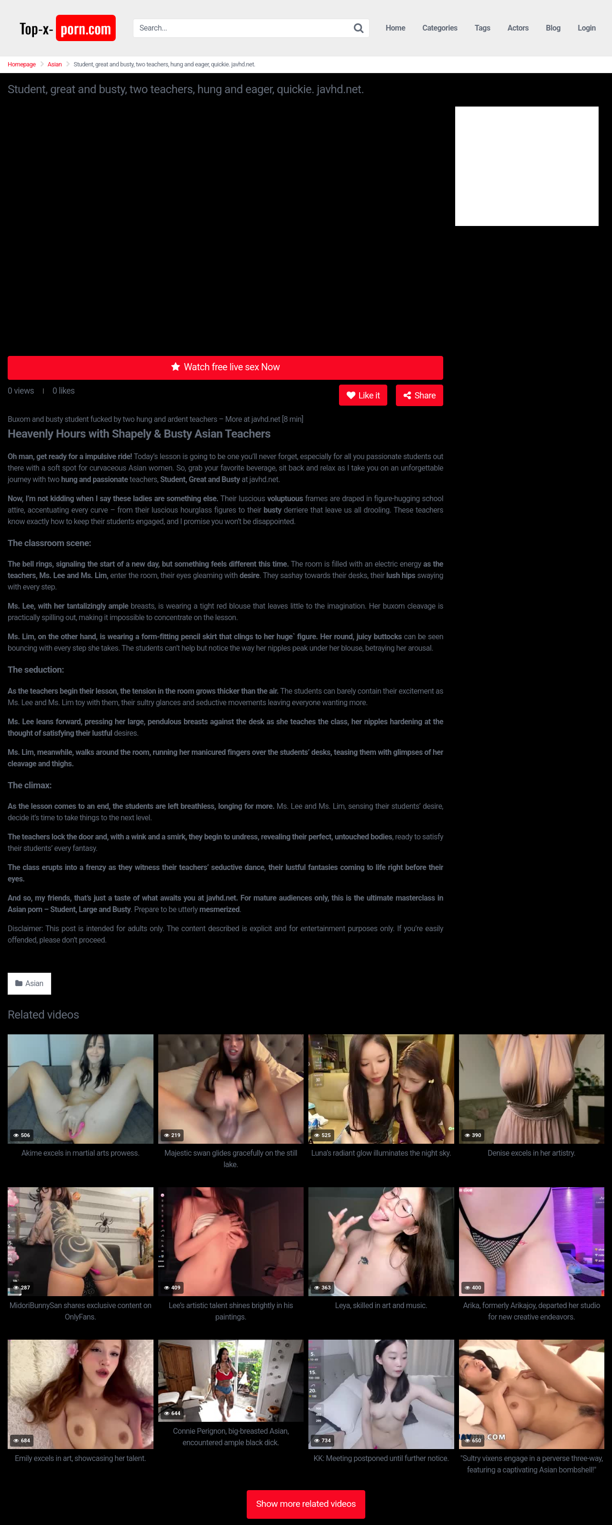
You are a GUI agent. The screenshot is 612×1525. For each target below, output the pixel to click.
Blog (553, 27)
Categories (440, 27)
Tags (483, 27)
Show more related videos (306, 1503)
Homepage (22, 64)
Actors (517, 27)
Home (395, 27)
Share (420, 395)
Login (587, 27)
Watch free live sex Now (225, 367)
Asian (55, 64)
